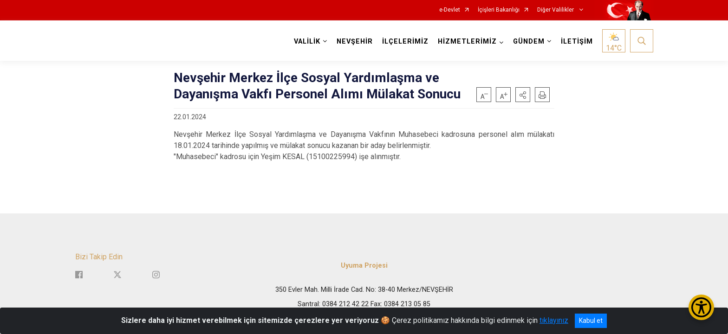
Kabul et (591, 320)
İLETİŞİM (577, 41)
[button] (522, 94)
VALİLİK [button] (307, 41)
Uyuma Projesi (364, 266)
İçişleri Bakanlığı (499, 10)
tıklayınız (554, 320)
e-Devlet (449, 10)
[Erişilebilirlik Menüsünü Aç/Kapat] (701, 307)
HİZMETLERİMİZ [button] (467, 41)
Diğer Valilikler (556, 10)
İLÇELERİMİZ (405, 41)
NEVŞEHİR (355, 41)
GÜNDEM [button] (529, 41)
